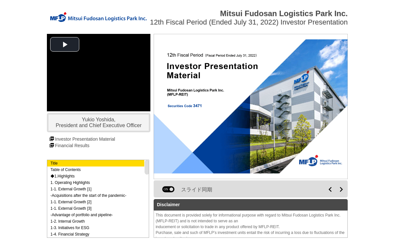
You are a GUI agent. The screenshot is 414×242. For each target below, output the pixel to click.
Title (54, 163)
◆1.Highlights (62, 176)
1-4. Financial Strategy (69, 234)
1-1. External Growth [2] (71, 202)
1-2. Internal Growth (67, 221)
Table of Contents (65, 169)
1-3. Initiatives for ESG (69, 228)
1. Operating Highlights (70, 182)
